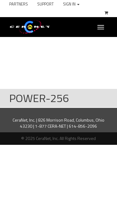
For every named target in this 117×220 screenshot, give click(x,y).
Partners (18, 4)
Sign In (71, 4)
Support (45, 4)
